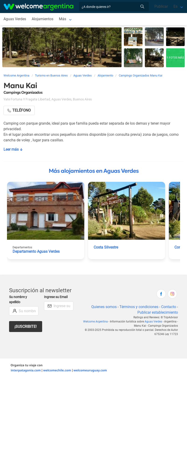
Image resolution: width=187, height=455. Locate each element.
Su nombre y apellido (18, 299)
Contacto (168, 307)
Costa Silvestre (106, 247)
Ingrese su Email (56, 297)
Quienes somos (104, 307)
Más (62, 19)
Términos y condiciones (138, 307)
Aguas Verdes (14, 19)
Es (175, 6)
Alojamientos (42, 19)
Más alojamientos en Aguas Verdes (94, 170)
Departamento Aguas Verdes (36, 251)
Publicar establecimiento (157, 312)
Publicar (161, 6)
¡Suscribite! (25, 326)
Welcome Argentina (95, 321)
